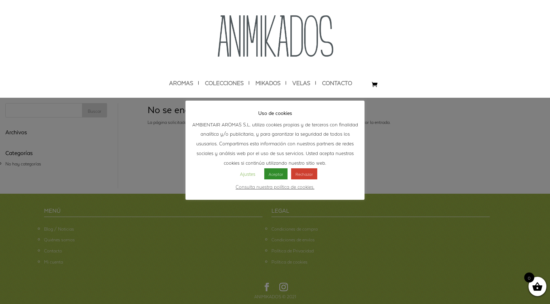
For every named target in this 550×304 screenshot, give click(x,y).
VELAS (301, 83)
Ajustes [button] (247, 173)
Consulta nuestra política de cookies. (275, 186)
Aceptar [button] (276, 174)
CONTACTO (337, 83)
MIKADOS (267, 83)
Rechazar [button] (304, 174)
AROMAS (181, 83)
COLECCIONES (224, 83)
